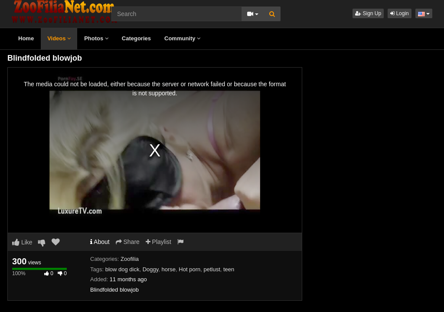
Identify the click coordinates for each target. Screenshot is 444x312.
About (100, 241)
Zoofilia (130, 259)
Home (26, 38)
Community (182, 38)
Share (128, 241)
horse (169, 269)
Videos (59, 38)
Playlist (158, 241)
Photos (96, 38)
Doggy (151, 269)
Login (399, 13)
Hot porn (189, 269)
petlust (211, 269)
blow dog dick (122, 269)
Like (22, 242)
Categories (136, 38)
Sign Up (368, 13)
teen (228, 269)
